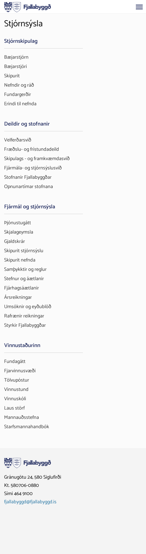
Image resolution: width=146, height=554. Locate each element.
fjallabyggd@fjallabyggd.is (30, 502)
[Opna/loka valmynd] (139, 7)
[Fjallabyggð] (27, 6)
